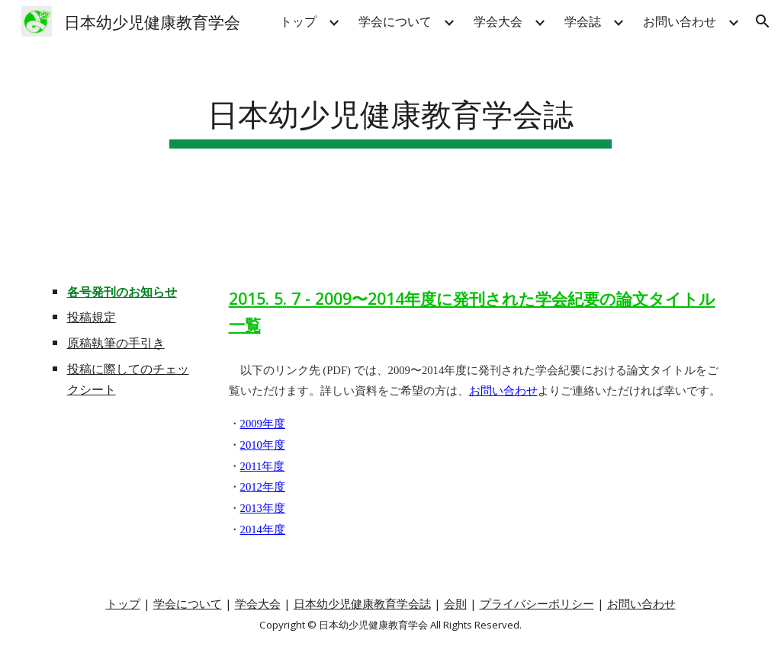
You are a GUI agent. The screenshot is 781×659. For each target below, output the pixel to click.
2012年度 (262, 487)
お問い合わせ (503, 391)
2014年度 (262, 529)
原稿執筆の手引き (116, 342)
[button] (762, 21)
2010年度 (262, 445)
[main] (390, 111)
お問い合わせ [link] (679, 21)
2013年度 (262, 508)
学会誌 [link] (582, 21)
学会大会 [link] (498, 21)
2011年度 (262, 466)
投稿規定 (91, 317)
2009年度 (262, 423)
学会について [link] (395, 21)
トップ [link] (298, 21)
